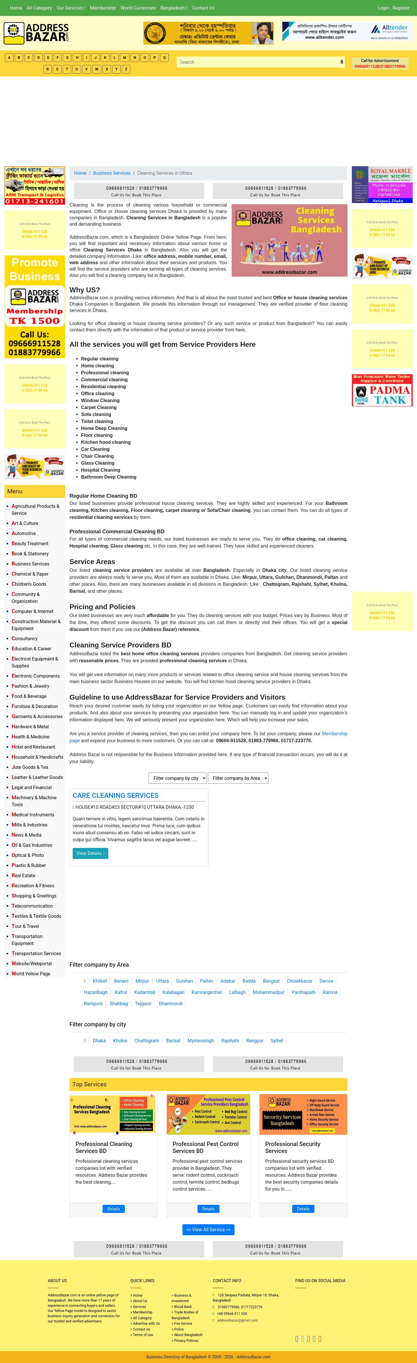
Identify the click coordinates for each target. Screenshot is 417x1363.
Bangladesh (173, 8)
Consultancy (24, 638)
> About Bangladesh (187, 1335)
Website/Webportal (32, 963)
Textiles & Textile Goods (36, 916)
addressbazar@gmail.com (237, 1320)
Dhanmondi (170, 1003)
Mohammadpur (269, 992)
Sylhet (277, 1040)
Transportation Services (36, 953)
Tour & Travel (25, 926)
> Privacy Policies (185, 1341)
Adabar (227, 981)
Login (383, 8)
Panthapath (304, 992)
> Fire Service (182, 1324)
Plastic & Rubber (29, 865)
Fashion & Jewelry (30, 686)
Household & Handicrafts (37, 757)
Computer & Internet (33, 611)
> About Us (138, 1301)
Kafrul (121, 992)
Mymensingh (201, 1040)
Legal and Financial (32, 787)
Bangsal (271, 981)
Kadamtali (144, 992)
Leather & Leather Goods (37, 777)
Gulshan (184, 981)
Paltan (206, 981)
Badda (249, 981)
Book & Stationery (30, 553)
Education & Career (31, 649)
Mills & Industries (29, 825)
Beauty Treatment (30, 543)
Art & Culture (25, 523)
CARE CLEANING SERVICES (116, 795)
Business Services (31, 564)
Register (400, 8)
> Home (136, 1295)
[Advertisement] (208, 119)
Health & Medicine (31, 737)
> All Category (141, 1318)
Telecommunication (32, 906)
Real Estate (23, 875)
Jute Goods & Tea (30, 767)
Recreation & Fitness (33, 885)
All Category (39, 8)
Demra (326, 981)
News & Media (26, 835)
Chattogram (147, 1040)
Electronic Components (36, 676)
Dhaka (99, 1040)
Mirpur (142, 981)
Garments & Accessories (37, 716)
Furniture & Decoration (35, 706)
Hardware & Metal (30, 726)
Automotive (24, 533)
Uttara (162, 981)
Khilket (100, 981)
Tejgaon (143, 1003)
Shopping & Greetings (34, 896)
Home (16, 8)
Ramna (330, 992)
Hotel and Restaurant (33, 747)
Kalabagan (173, 992)
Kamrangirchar (207, 992)
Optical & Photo (28, 855)
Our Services (70, 8)
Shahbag (119, 1003)
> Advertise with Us (145, 1324)
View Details (90, 853)
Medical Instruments (33, 815)
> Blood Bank (182, 1307)
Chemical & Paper (30, 574)
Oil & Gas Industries (32, 845)
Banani (121, 981)
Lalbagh (237, 992)
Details (113, 1209)
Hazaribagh (96, 992)
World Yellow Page (31, 974)
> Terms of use (141, 1335)
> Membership (141, 1312)
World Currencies (138, 8)
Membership (103, 8)
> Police (178, 1329)
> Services (138, 1307)
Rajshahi (230, 1040)
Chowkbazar (299, 981)
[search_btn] (342, 62)
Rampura (93, 1003)
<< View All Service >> (208, 1229)
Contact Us (203, 8)
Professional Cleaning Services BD (104, 1147)
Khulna (120, 1040)
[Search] (258, 61)
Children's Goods (29, 584)
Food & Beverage (29, 696)
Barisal (173, 1040)
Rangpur (255, 1040)
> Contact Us (140, 1329)
